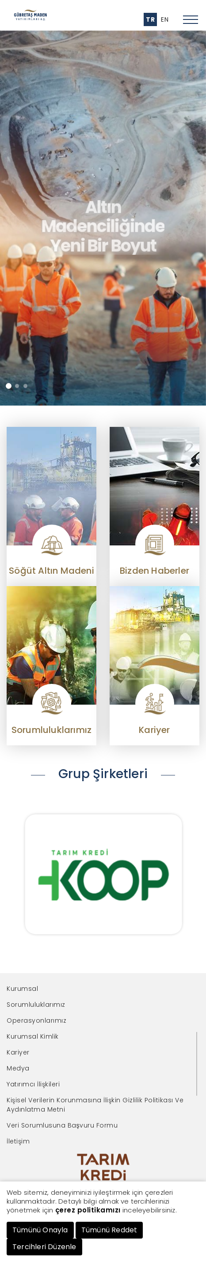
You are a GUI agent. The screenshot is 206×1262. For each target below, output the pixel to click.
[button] (9, 386)
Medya (18, 1068)
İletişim (18, 1141)
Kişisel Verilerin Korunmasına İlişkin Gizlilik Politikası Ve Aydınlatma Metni (95, 1105)
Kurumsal (22, 988)
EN (164, 19)
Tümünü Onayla (40, 1230)
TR (150, 19)
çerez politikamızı (88, 1210)
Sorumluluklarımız (36, 1004)
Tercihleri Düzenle (44, 1247)
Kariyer (18, 1052)
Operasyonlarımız (36, 1020)
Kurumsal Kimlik (33, 1036)
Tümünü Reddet (109, 1230)
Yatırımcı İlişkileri (33, 1084)
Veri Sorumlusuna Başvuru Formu (62, 1125)
